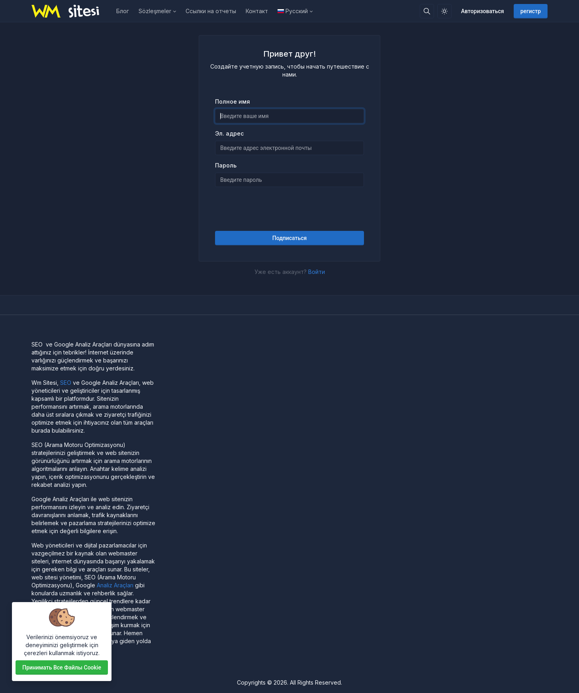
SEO (65, 382)
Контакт (257, 11)
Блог (122, 11)
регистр (530, 11)
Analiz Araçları (115, 585)
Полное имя (232, 101)
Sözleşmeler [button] (155, 11)
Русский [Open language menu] (293, 11)
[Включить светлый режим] (444, 11)
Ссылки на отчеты (211, 11)
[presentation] (289, 208)
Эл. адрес (229, 133)
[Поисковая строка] (427, 11)
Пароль (226, 165)
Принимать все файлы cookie (61, 667)
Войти (316, 271)
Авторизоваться (482, 11)
